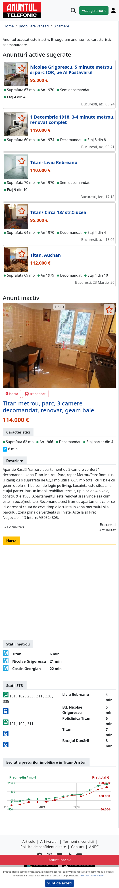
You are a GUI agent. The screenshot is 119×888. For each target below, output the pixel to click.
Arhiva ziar (49, 841)
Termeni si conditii (78, 841)
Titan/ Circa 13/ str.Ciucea (58, 212)
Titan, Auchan (45, 255)
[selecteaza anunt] (21, 68)
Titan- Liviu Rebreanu (53, 162)
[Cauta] (73, 10)
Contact (77, 846)
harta (12, 393)
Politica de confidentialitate (43, 846)
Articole (28, 841)
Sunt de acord (59, 883)
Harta (11, 540)
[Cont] (113, 10)
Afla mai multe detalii (92, 875)
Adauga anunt (94, 10)
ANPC (93, 846)
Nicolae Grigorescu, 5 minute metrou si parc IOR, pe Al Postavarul (71, 69)
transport (35, 393)
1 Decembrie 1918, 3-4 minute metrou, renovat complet (72, 119)
